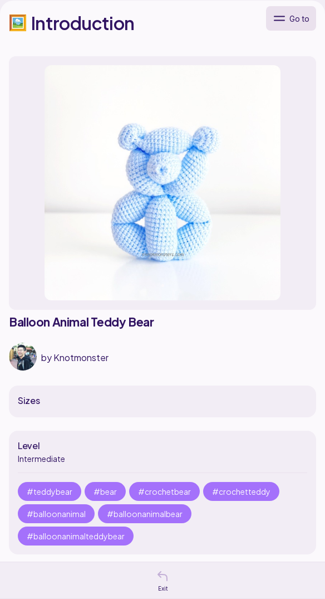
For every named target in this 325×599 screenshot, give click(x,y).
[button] (162, 576)
